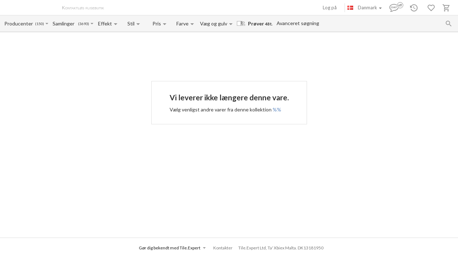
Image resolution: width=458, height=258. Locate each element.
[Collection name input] (65, 23)
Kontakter (183, 8)
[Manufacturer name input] (19, 23)
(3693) (83, 24)
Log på (330, 7)
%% (277, 109)
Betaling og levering (149, 8)
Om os (118, 8)
